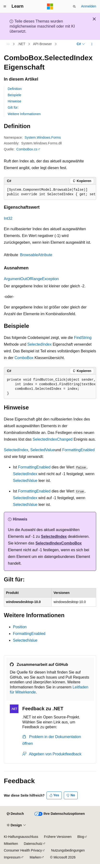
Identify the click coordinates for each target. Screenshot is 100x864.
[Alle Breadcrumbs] (8, 44)
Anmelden (88, 6)
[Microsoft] (50, 6)
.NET (21, 44)
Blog (80, 837)
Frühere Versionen (57, 837)
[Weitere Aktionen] (92, 44)
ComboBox (23, 358)
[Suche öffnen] (74, 6)
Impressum (12, 857)
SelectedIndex (39, 344)
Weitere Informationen (24, 114)
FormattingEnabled (78, 450)
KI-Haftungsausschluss (21, 837)
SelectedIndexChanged (52, 439)
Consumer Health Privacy (23, 850)
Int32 (8, 218)
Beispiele (14, 95)
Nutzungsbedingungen (68, 850)
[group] (50, 192)
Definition (15, 89)
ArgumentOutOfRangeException (31, 279)
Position (20, 627)
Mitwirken (11, 844)
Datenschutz (33, 844)
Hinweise (14, 101)
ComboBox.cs (26, 149)
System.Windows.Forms (43, 137)
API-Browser (42, 44)
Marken (35, 857)
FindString (83, 338)
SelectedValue (42, 450)
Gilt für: (13, 107)
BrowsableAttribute (36, 255)
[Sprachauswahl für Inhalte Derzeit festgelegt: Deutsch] (15, 814)
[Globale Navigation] (5, 6)
